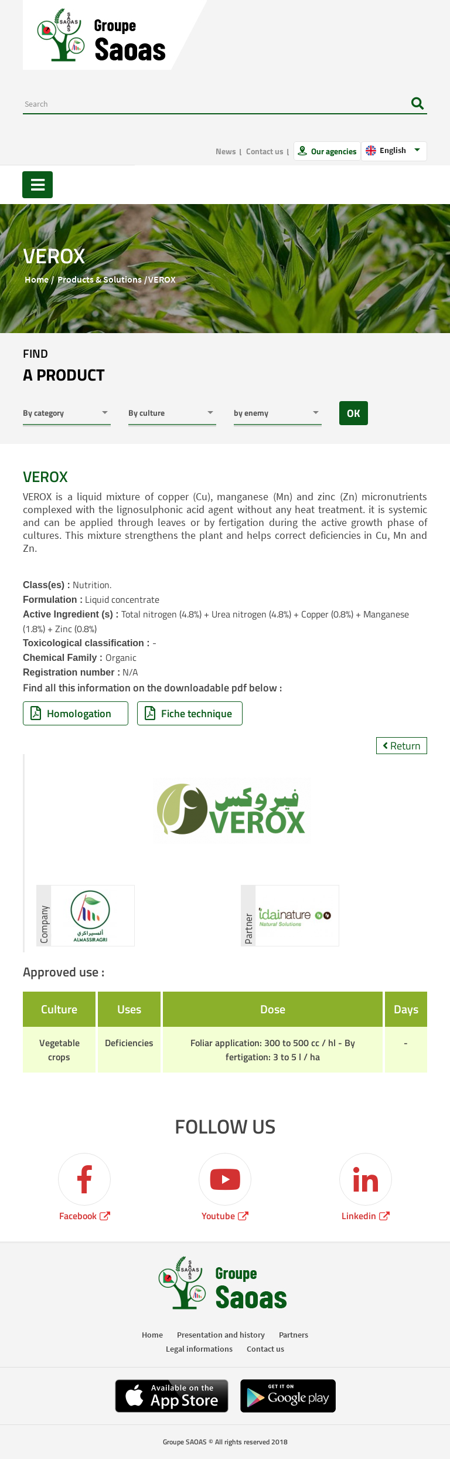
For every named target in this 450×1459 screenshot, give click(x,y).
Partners (293, 1334)
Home (37, 279)
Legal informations (199, 1348)
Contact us (265, 151)
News (226, 151)
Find (64, 366)
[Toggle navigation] (37, 184)
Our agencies (333, 151)
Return (402, 746)
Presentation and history (221, 1334)
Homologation (70, 713)
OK (353, 413)
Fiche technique (188, 713)
